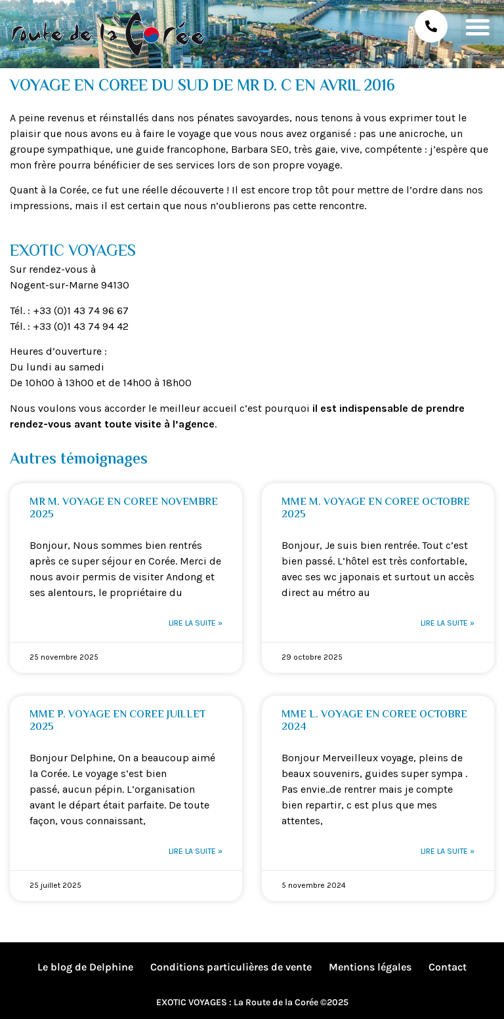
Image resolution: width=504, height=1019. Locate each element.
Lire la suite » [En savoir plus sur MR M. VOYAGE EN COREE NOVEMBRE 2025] (195, 623)
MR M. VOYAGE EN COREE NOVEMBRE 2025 (124, 508)
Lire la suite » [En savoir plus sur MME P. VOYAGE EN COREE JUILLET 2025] (195, 851)
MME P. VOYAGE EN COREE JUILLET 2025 (117, 721)
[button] (477, 26)
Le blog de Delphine (85, 967)
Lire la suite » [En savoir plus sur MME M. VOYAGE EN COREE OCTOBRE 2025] (447, 623)
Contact (448, 967)
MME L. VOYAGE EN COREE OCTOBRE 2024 (374, 721)
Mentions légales (370, 967)
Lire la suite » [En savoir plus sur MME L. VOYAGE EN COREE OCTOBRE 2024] (447, 851)
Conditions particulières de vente (231, 967)
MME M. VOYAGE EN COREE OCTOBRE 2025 (376, 508)
